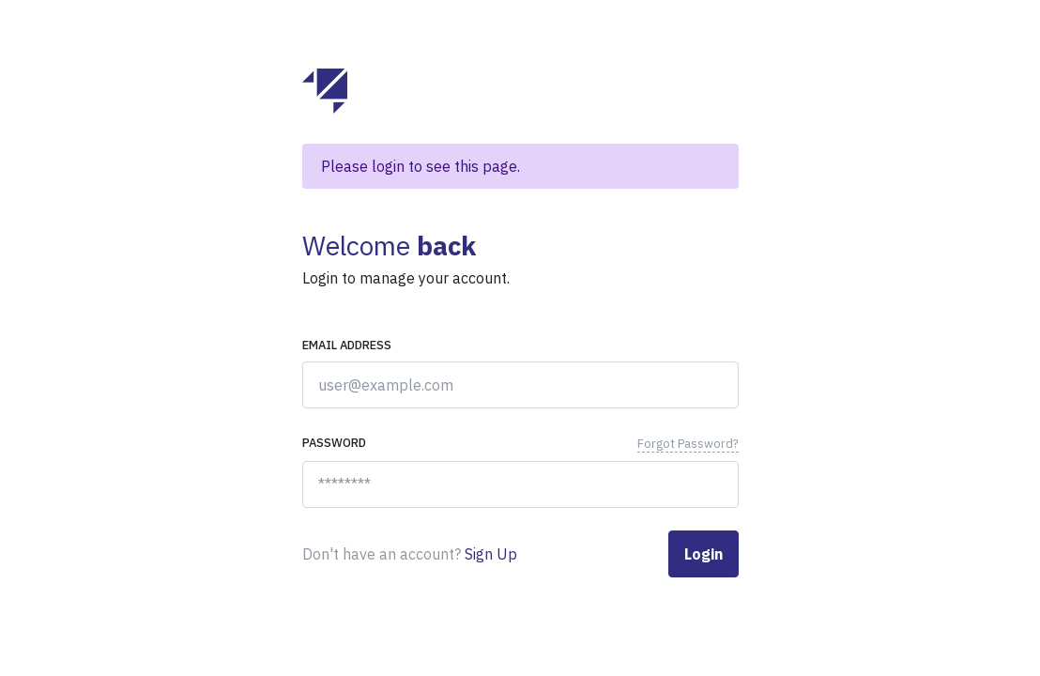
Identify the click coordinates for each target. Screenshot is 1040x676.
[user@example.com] (520, 384)
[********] (520, 484)
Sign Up (491, 554)
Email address (346, 345)
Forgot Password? (688, 444)
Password (334, 443)
